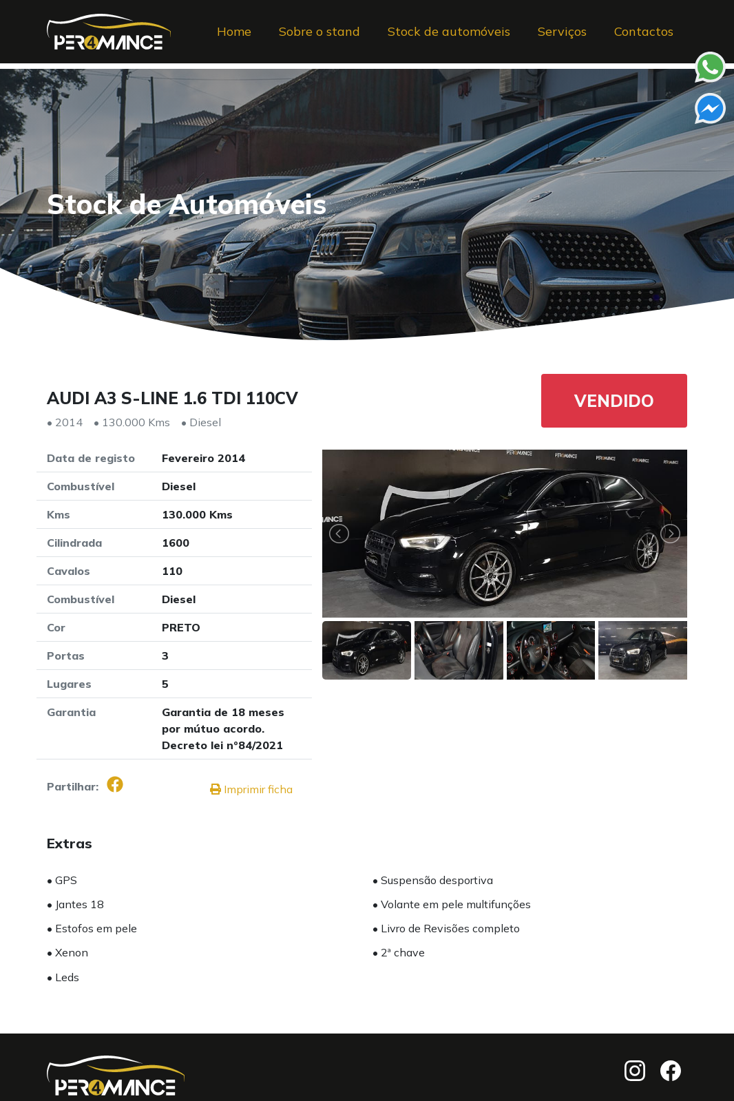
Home (234, 37)
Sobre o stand (319, 37)
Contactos (643, 37)
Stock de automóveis (449, 37)
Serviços (562, 37)
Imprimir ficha (251, 789)
